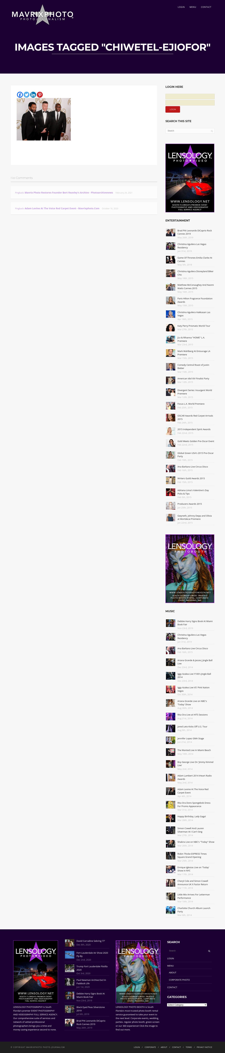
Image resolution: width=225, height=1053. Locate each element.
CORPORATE (150, 1047)
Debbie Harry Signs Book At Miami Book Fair (91, 995)
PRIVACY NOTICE (204, 1047)
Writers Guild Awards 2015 (191, 478)
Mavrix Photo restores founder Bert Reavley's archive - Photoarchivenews (69, 192)
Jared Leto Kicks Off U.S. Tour (192, 726)
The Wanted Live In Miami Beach (194, 750)
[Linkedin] (33, 95)
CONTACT (206, 7)
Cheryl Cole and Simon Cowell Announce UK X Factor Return (192, 882)
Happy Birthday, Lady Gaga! (191, 816)
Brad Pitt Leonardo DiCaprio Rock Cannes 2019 (91, 1022)
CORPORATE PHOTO (179, 979)
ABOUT (172, 972)
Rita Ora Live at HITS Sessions (192, 714)
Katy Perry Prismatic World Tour (193, 325)
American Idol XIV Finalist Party (193, 378)
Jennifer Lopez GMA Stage (190, 738)
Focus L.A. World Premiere (190, 403)
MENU (193, 7)
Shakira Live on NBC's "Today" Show (195, 841)
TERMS (189, 1047)
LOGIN (181, 7)
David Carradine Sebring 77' (91, 940)
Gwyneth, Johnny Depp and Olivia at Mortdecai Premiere (194, 517)
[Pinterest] (40, 95)
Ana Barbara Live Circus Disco (192, 466)
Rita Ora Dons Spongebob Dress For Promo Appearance (193, 804)
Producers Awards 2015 (189, 503)
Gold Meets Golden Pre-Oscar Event (195, 441)
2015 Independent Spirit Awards (193, 429)
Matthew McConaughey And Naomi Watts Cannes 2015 (195, 286)
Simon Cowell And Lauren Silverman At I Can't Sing (190, 830)
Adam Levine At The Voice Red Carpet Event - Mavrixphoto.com (62, 208)
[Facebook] (20, 95)
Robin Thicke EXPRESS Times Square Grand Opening (192, 855)
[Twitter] (27, 95)
